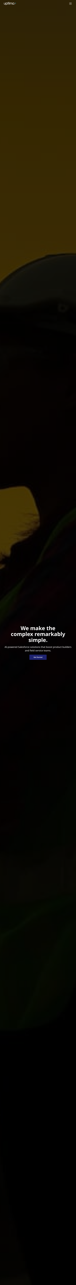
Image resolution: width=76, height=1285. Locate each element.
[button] (70, 3)
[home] (10, 3)
